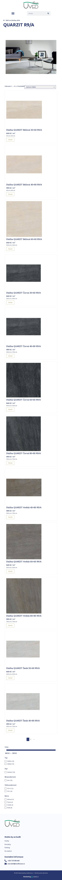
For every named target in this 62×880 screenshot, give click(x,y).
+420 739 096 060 (13, 860)
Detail (10, 140)
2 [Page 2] (30, 739)
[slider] (5, 750)
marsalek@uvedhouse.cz (16, 864)
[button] (12, 13)
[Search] (48, 13)
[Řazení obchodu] (40, 87)
